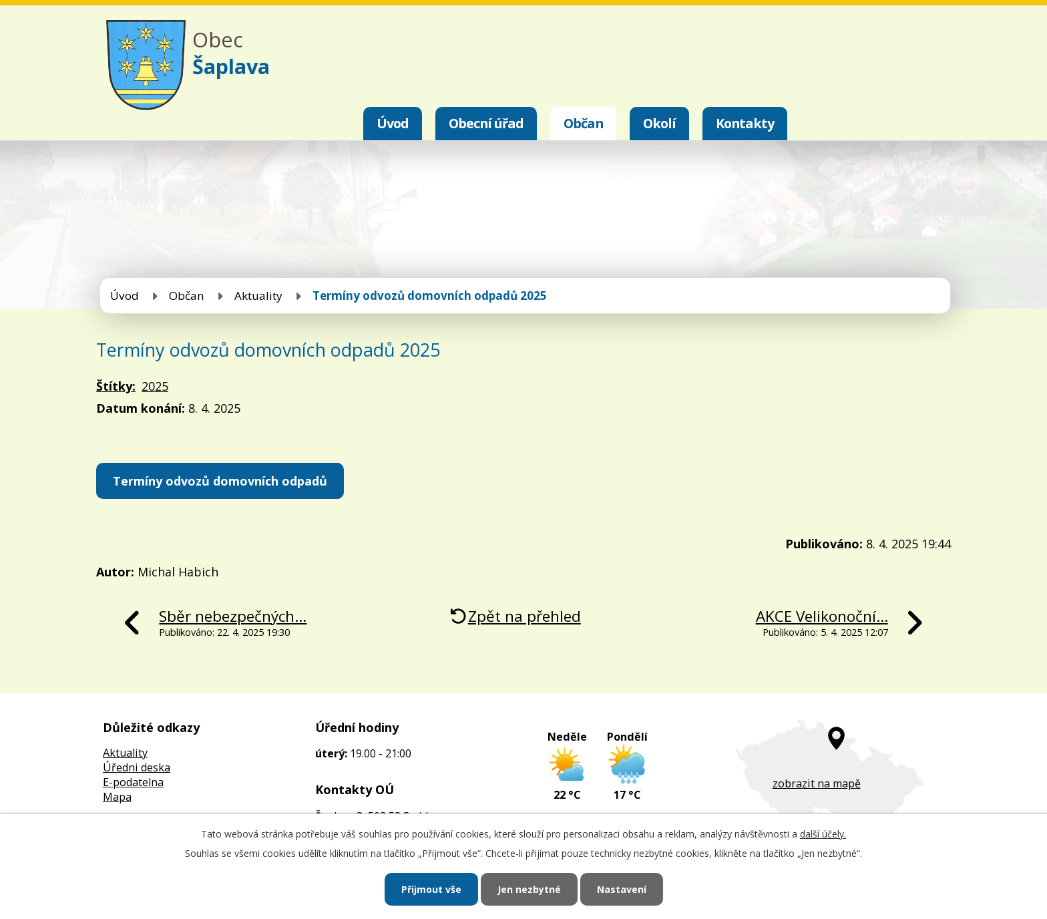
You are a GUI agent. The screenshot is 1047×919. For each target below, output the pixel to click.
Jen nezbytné (529, 889)
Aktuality (258, 295)
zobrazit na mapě (817, 783)
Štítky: (116, 386)
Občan (583, 123)
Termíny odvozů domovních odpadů (220, 481)
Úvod (393, 123)
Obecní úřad (486, 123)
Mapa (117, 796)
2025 (155, 386)
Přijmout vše (431, 889)
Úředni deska (136, 767)
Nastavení (621, 889)
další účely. (823, 834)
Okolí (659, 123)
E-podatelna (133, 782)
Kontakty (745, 123)
